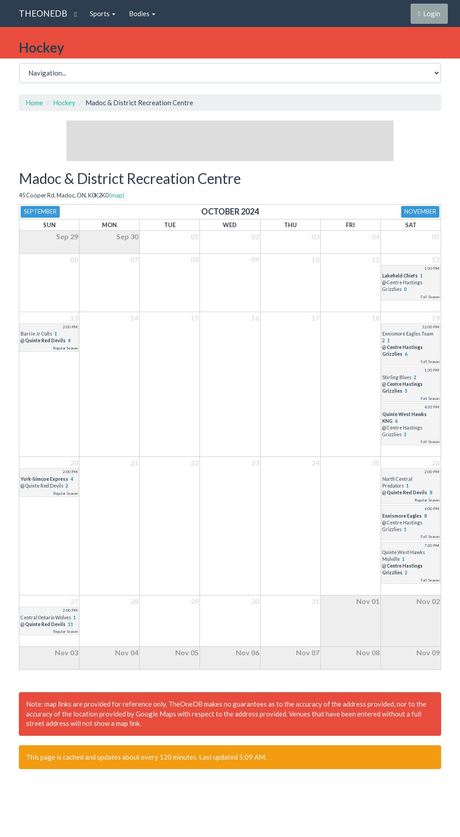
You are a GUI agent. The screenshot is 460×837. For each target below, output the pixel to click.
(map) (116, 195)
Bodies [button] (142, 13)
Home (34, 102)
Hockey (64, 102)
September (40, 211)
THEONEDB (43, 13)
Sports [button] (102, 13)
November (420, 211)
